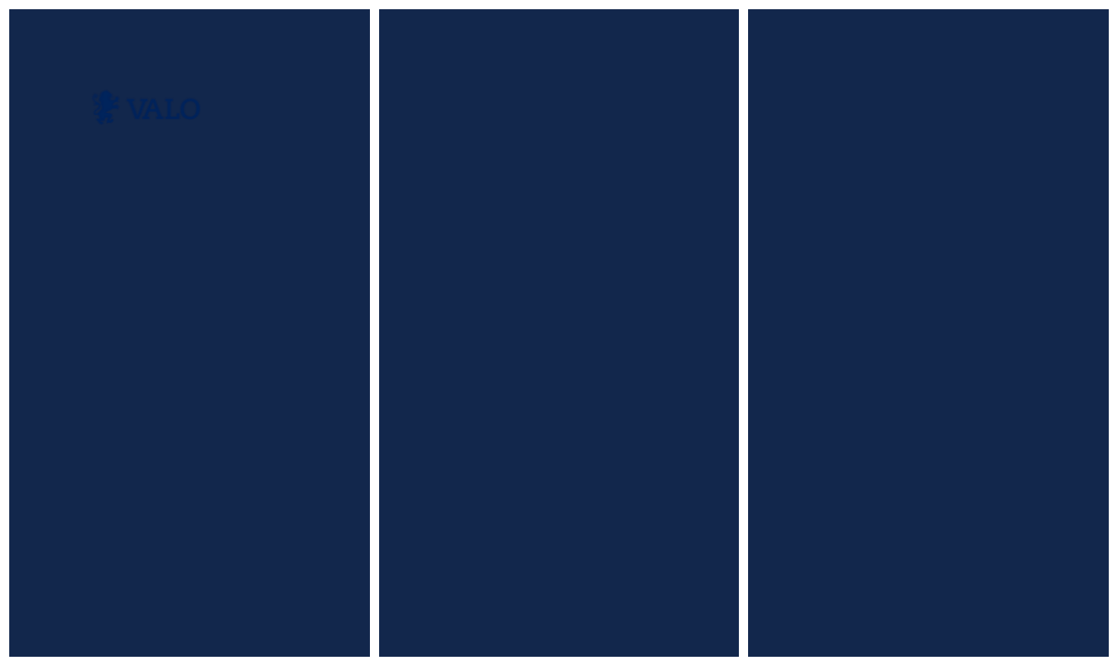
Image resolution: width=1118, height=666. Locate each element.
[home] (145, 107)
